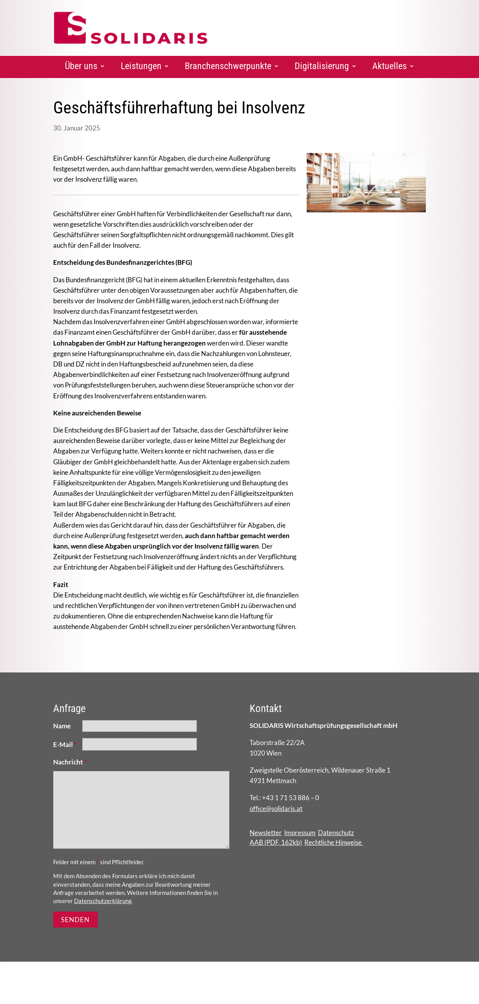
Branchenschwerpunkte (228, 66)
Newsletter (266, 833)
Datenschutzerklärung (103, 900)
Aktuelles (389, 66)
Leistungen (141, 66)
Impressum (300, 833)
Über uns (81, 66)
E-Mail (65, 744)
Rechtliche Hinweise (333, 842)
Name (62, 726)
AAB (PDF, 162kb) (276, 842)
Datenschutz (336, 833)
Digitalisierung (322, 66)
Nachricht (70, 762)
